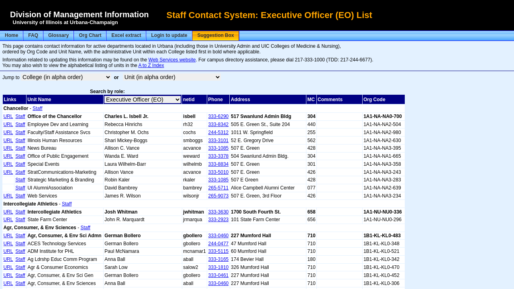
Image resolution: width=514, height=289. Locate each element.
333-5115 (218, 251)
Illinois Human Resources (54, 140)
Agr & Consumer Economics (57, 267)
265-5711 (218, 188)
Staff (37, 108)
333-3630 (218, 212)
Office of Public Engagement (57, 156)
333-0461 (218, 275)
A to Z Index (151, 65)
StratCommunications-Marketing (61, 172)
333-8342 (218, 124)
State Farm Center (47, 219)
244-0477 (218, 243)
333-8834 (218, 164)
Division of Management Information (79, 14)
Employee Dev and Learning (57, 124)
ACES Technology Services (56, 243)
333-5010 (218, 172)
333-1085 (218, 148)
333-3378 (218, 156)
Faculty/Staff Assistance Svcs (58, 132)
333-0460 (218, 235)
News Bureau (41, 148)
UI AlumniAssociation (50, 188)
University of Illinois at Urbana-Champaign (65, 22)
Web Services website (172, 60)
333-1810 (218, 267)
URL (8, 116)
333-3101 (218, 140)
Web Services (42, 196)
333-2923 (218, 219)
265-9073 (218, 196)
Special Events (43, 164)
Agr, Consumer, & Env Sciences (39, 227)
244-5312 (218, 132)
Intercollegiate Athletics (30, 204)
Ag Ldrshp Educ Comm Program (62, 259)
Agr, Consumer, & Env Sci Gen (60, 275)
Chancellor (15, 108)
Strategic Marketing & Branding (60, 180)
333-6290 (218, 116)
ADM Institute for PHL (50, 251)
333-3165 (218, 259)
